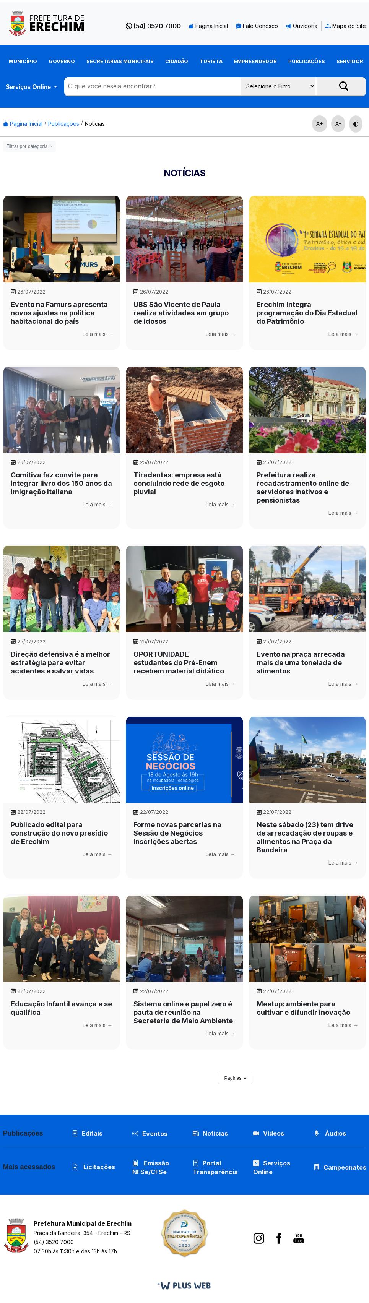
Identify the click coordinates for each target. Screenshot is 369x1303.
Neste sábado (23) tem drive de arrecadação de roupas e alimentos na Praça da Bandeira (305, 837)
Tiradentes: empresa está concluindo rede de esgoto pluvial (178, 483)
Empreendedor (255, 61)
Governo (62, 61)
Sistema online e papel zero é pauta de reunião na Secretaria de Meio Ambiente (183, 1012)
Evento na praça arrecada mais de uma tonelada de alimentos (301, 662)
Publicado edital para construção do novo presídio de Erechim (59, 833)
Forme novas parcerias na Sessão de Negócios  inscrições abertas (177, 833)
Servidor (349, 61)
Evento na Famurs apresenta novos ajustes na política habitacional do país (59, 312)
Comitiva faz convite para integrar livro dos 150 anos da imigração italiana (61, 483)
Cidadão (176, 61)
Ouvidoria (301, 26)
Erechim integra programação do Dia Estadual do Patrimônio (307, 312)
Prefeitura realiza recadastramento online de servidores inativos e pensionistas (303, 487)
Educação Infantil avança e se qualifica (61, 1008)
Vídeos (268, 1133)
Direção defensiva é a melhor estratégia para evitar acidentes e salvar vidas (60, 662)
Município (23, 61)
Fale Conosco (257, 26)
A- (338, 123)
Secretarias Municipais (120, 61)
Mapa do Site (345, 26)
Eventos (154, 1133)
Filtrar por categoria (27, 146)
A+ (319, 123)
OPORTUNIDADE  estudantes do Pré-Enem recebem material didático (178, 662)
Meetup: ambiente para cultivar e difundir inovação (303, 1008)
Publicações (306, 61)
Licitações (93, 1167)
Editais (87, 1133)
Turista (211, 61)
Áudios (330, 1133)
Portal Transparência (215, 1167)
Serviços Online (29, 87)
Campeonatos (344, 1167)
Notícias (95, 123)
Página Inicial (208, 26)
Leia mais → (97, 334)
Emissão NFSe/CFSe (150, 1167)
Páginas (233, 1078)
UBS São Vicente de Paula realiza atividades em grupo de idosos (181, 312)
